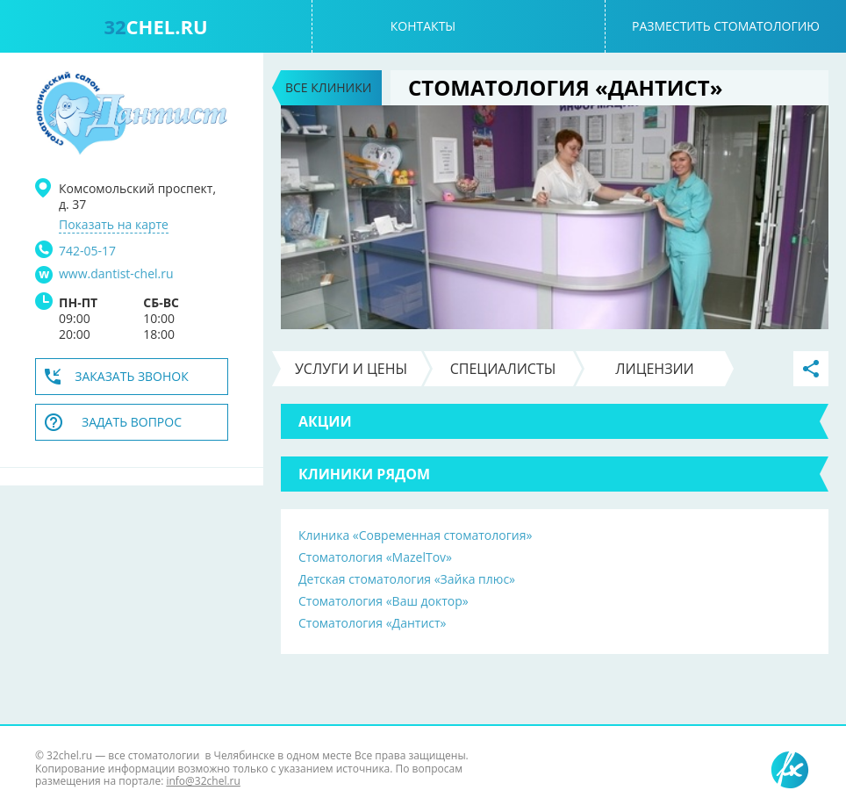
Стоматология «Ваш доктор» (383, 601)
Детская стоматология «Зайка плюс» (406, 579)
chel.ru (155, 26)
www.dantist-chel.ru (116, 274)
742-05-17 (87, 250)
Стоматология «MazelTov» (375, 557)
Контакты (423, 26)
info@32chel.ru (203, 780)
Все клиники (328, 87)
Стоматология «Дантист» (372, 622)
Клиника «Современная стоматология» (415, 535)
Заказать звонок (132, 376)
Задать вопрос (132, 421)
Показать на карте (113, 225)
